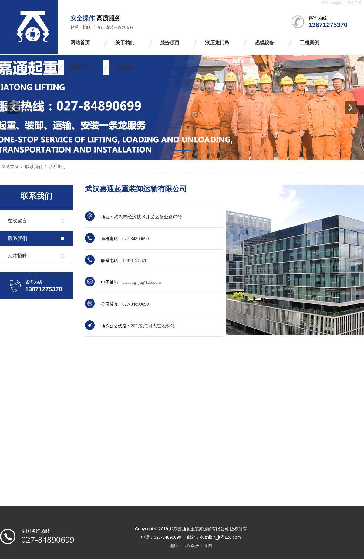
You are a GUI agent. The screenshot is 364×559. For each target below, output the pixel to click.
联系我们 (33, 166)
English (337, 2)
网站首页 (10, 166)
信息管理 (353, 2)
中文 (325, 2)
